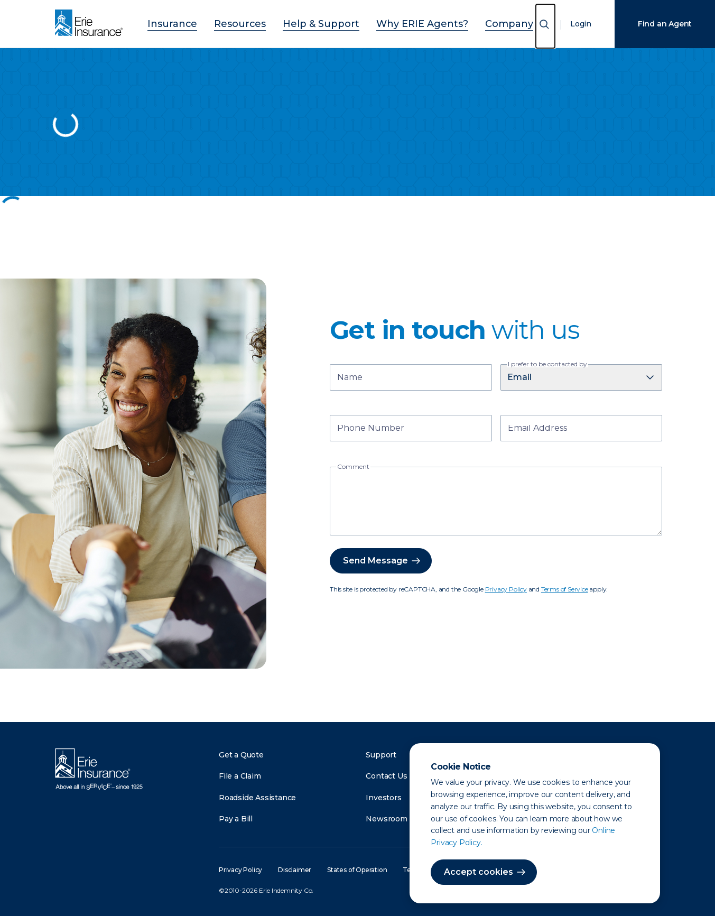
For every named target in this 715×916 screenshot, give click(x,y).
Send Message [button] (375, 561)
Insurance (202, 22)
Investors (383, 797)
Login (580, 24)
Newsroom (386, 819)
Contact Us (386, 776)
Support (381, 755)
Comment (353, 467)
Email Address (537, 429)
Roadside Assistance (257, 797)
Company (479, 22)
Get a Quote (241, 755)
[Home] (91, 24)
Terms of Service (564, 589)
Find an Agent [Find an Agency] (665, 24)
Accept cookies (478, 872)
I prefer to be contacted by (547, 364)
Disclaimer (294, 870)
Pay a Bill (236, 819)
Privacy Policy (506, 589)
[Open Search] (545, 26)
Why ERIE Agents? (408, 22)
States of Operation (357, 870)
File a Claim (240, 776)
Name (350, 378)
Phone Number (370, 429)
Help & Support (325, 22)
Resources (258, 22)
